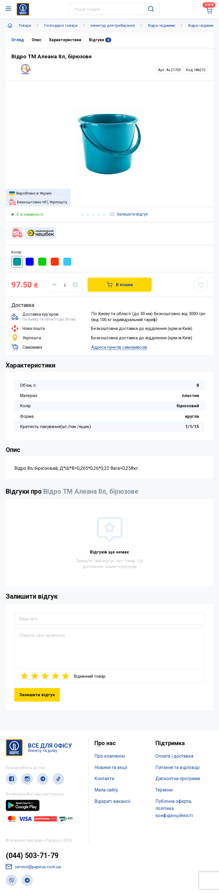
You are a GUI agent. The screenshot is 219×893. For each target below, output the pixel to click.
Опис (36, 40)
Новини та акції (110, 767)
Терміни (164, 790)
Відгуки (100, 40)
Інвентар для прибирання (113, 25)
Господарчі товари (61, 25)
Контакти (104, 778)
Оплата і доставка (174, 756)
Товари (25, 25)
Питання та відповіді (177, 767)
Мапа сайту (106, 790)
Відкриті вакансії (112, 801)
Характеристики (65, 40)
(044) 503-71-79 (32, 855)
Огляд (17, 40)
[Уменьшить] (54, 285)
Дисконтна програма (177, 778)
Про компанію (109, 756)
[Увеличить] (75, 285)
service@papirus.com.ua (33, 866)
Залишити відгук (129, 214)
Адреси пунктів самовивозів (119, 347)
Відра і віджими (161, 25)
